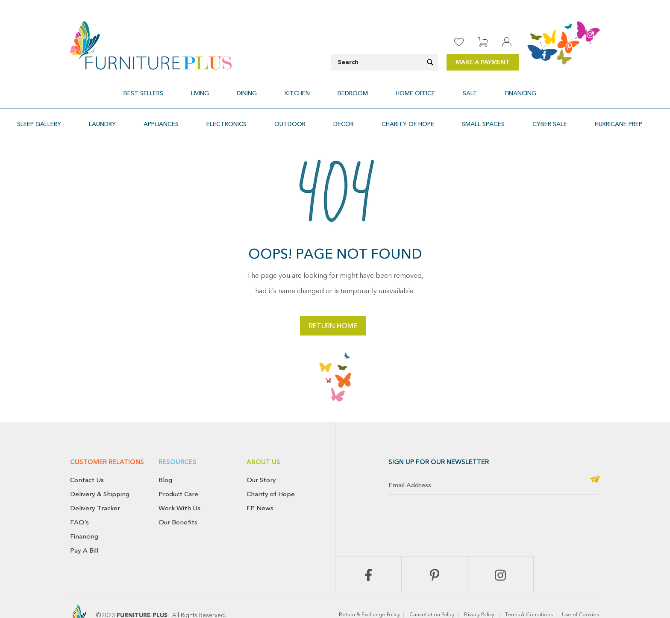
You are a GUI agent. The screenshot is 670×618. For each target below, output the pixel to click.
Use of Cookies (581, 594)
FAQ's (79, 501)
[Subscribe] (595, 459)
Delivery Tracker (95, 487)
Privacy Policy (480, 594)
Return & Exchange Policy (369, 594)
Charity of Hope (271, 473)
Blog (165, 459)
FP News (260, 487)
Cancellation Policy (432, 594)
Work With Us (179, 487)
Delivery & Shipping (99, 473)
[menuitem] (187, 88)
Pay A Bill (84, 530)
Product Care (178, 473)
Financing (84, 516)
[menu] (335, 88)
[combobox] (384, 62)
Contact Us (87, 459)
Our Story (261, 459)
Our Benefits (178, 501)
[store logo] (151, 45)
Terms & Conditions (528, 594)
